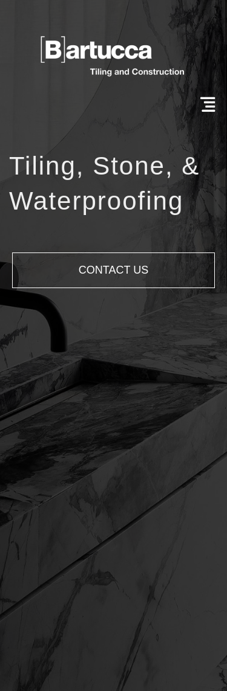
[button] (113, 270)
